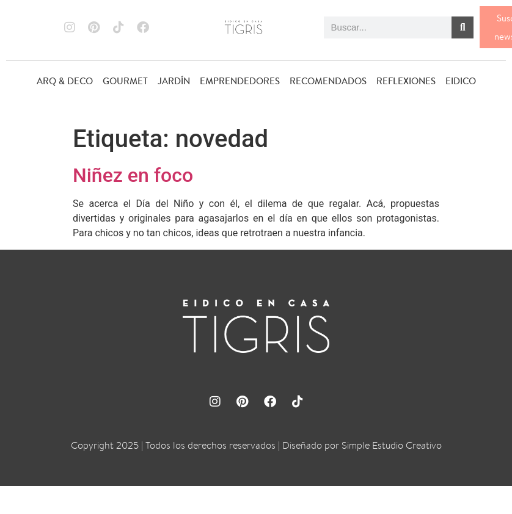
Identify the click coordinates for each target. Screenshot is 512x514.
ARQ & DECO (65, 80)
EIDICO (460, 80)
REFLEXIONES (406, 80)
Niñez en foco (133, 175)
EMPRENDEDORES (240, 80)
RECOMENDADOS (328, 80)
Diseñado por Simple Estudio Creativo (362, 445)
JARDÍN (174, 80)
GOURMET (125, 80)
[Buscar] (463, 27)
